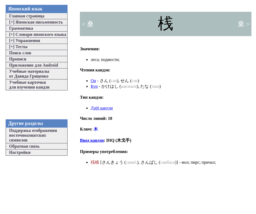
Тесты (18, 46)
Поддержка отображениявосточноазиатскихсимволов (33, 135)
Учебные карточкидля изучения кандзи (29, 84)
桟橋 (95, 162)
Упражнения (24, 40)
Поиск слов (20, 53)
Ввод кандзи (92, 140)
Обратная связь (24, 146)
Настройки (20, 152)
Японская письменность (36, 22)
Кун (94, 86)
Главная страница (26, 16)
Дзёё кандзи (102, 108)
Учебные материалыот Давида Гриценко (29, 73)
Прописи (17, 59)
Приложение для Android (33, 65)
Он (93, 80)
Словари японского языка (37, 34)
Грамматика (21, 28)
